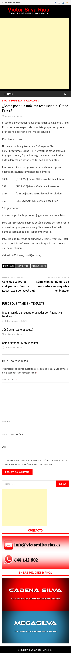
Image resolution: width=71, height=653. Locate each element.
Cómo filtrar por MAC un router (20, 343)
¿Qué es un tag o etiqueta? (17, 329)
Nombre (6, 421)
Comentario (9, 379)
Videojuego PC (31, 100)
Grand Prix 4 (15, 100)
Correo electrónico (13, 434)
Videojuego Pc (39, 266)
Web (4, 447)
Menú (8, 94)
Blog (4, 100)
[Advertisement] (24, 507)
